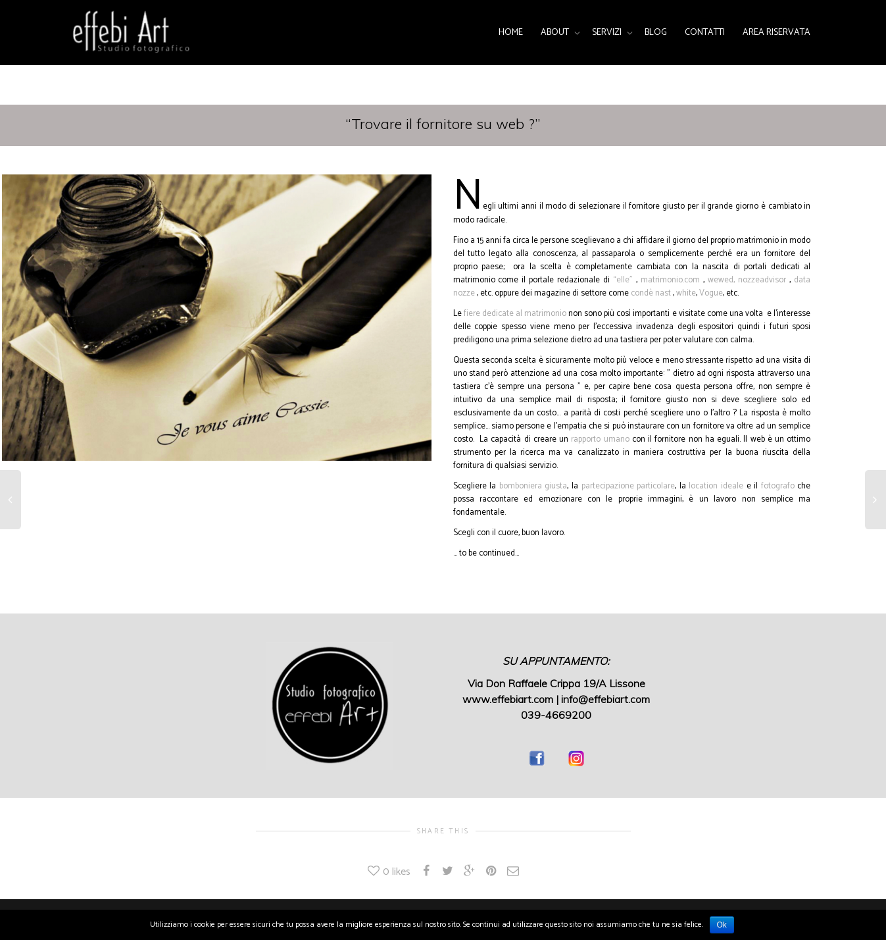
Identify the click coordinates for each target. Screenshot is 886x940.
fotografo (778, 486)
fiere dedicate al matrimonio (516, 314)
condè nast (651, 293)
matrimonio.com (670, 280)
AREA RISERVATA (776, 32)
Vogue (711, 293)
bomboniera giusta (533, 486)
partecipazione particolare (628, 486)
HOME (511, 32)
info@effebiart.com (605, 699)
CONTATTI (705, 32)
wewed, (721, 280)
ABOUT (556, 32)
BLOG (656, 32)
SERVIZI (608, 32)
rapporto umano (600, 439)
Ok (722, 924)
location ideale (717, 486)
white (686, 293)
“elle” (623, 280)
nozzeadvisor (762, 280)
